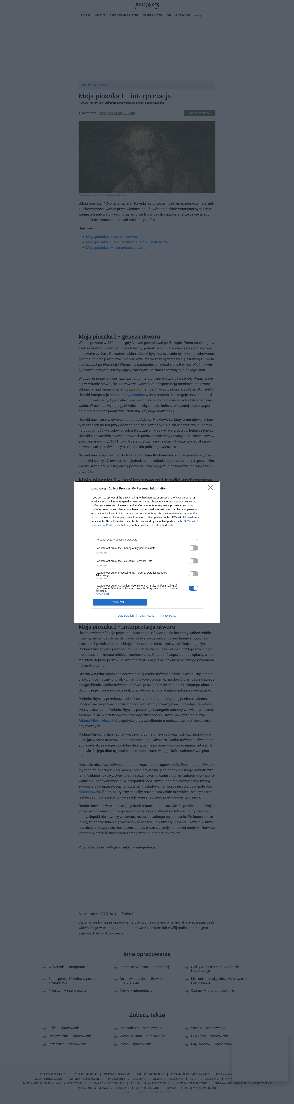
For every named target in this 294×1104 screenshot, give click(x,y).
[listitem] (147, 540)
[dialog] (147, 552)
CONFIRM (120, 602)
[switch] (193, 547)
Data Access (147, 615)
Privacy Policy (168, 615)
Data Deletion (126, 615)
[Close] (211, 488)
